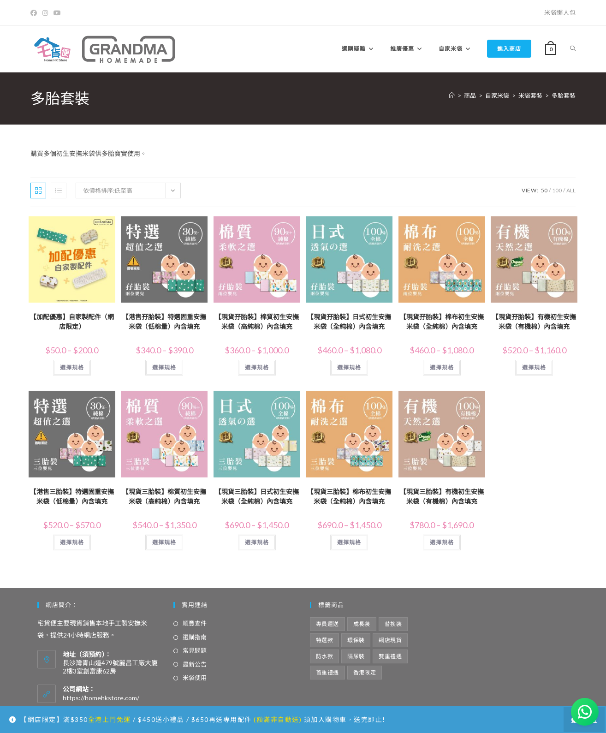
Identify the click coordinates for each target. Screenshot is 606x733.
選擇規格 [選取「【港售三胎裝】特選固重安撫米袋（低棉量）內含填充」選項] (72, 542)
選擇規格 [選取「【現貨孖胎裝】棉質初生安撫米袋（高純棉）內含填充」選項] (257, 367)
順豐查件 (195, 623)
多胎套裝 (564, 95)
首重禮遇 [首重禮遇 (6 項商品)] (327, 672)
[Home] (452, 95)
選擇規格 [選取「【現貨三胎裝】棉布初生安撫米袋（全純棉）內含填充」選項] (349, 542)
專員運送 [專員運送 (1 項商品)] (327, 623)
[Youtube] (57, 13)
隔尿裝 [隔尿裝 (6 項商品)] (355, 656)
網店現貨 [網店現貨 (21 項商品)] (390, 640)
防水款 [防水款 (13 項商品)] (324, 656)
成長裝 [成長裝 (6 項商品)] (361, 623)
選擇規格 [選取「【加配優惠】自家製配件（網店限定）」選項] (72, 367)
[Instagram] (45, 13)
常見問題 (195, 650)
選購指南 (195, 637)
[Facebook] (35, 13)
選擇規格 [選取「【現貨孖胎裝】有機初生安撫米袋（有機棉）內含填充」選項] (534, 367)
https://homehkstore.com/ (101, 698)
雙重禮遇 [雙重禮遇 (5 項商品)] (390, 656)
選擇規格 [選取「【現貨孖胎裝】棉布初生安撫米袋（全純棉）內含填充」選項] (442, 367)
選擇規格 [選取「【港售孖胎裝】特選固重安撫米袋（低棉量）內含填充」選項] (164, 367)
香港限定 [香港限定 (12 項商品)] (364, 672)
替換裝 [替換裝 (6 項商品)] (393, 623)
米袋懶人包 (560, 12)
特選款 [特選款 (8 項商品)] (324, 640)
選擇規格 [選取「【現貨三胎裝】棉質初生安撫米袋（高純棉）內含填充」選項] (164, 542)
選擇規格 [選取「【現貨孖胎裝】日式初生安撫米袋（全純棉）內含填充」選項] (349, 367)
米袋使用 (195, 677)
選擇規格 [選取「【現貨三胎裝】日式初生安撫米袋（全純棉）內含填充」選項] (257, 542)
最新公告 (195, 664)
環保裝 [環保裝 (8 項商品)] (355, 640)
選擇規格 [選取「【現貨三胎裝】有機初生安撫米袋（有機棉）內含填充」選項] (442, 542)
